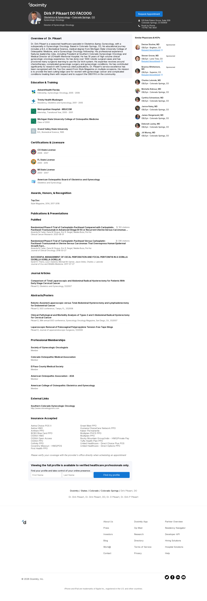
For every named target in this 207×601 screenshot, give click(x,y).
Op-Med (138, 528)
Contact (107, 553)
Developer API (172, 534)
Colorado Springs (84, 17)
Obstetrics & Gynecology (60, 17)
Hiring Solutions (173, 541)
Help (167, 553)
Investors (108, 534)
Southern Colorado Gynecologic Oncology (53, 406)
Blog (105, 541)
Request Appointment (149, 14)
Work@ (107, 547)
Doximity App (141, 522)
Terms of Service (142, 547)
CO (96, 17)
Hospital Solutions (174, 547)
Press (106, 528)
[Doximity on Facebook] (172, 578)
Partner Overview (174, 522)
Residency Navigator (175, 528)
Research (139, 534)
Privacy (138, 553)
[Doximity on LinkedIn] (178, 578)
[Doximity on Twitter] (167, 578)
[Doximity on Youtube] (183, 578)
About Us (108, 522)
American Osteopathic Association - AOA (52, 376)
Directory (139, 541)
